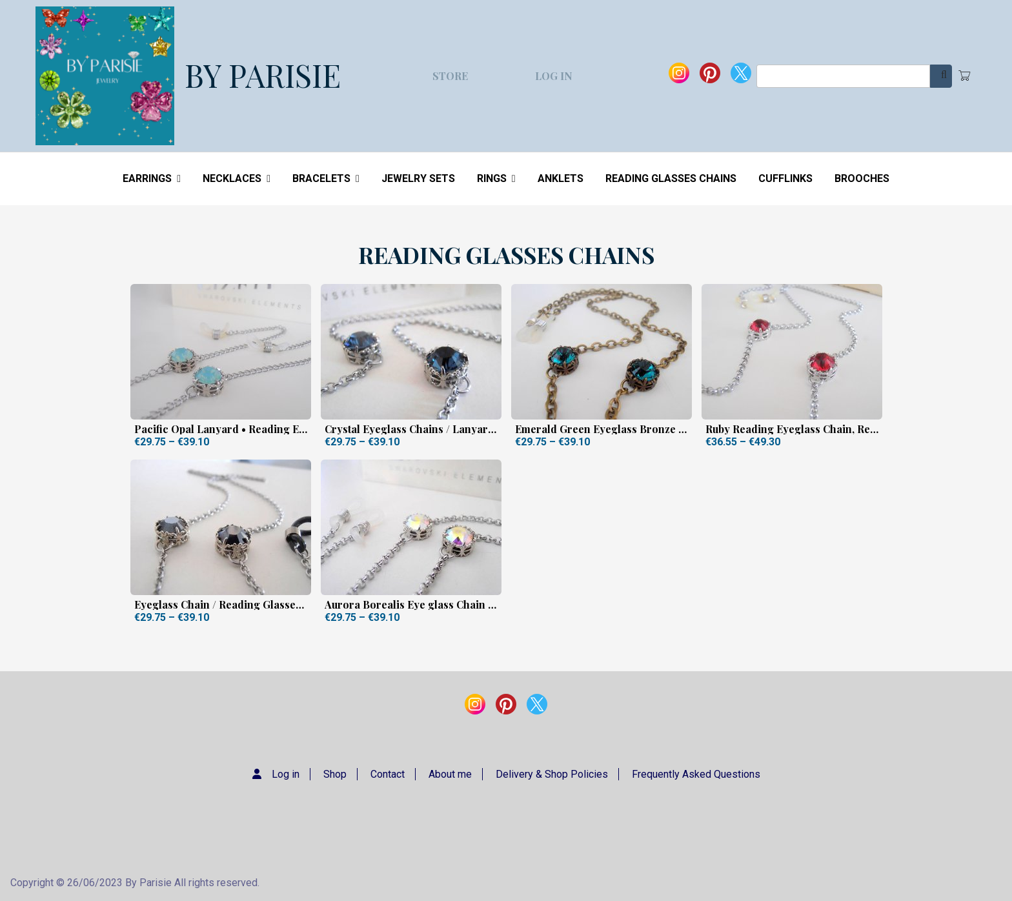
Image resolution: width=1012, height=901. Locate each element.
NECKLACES (236, 178)
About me (450, 774)
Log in (553, 76)
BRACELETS (325, 178)
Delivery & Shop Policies (552, 774)
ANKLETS (560, 178)
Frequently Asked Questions (696, 774)
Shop (335, 774)
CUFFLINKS (785, 178)
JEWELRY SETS (418, 178)
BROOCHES (862, 178)
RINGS (496, 178)
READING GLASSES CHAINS (670, 178)
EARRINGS (152, 178)
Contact (387, 774)
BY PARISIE (263, 75)
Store (450, 76)
